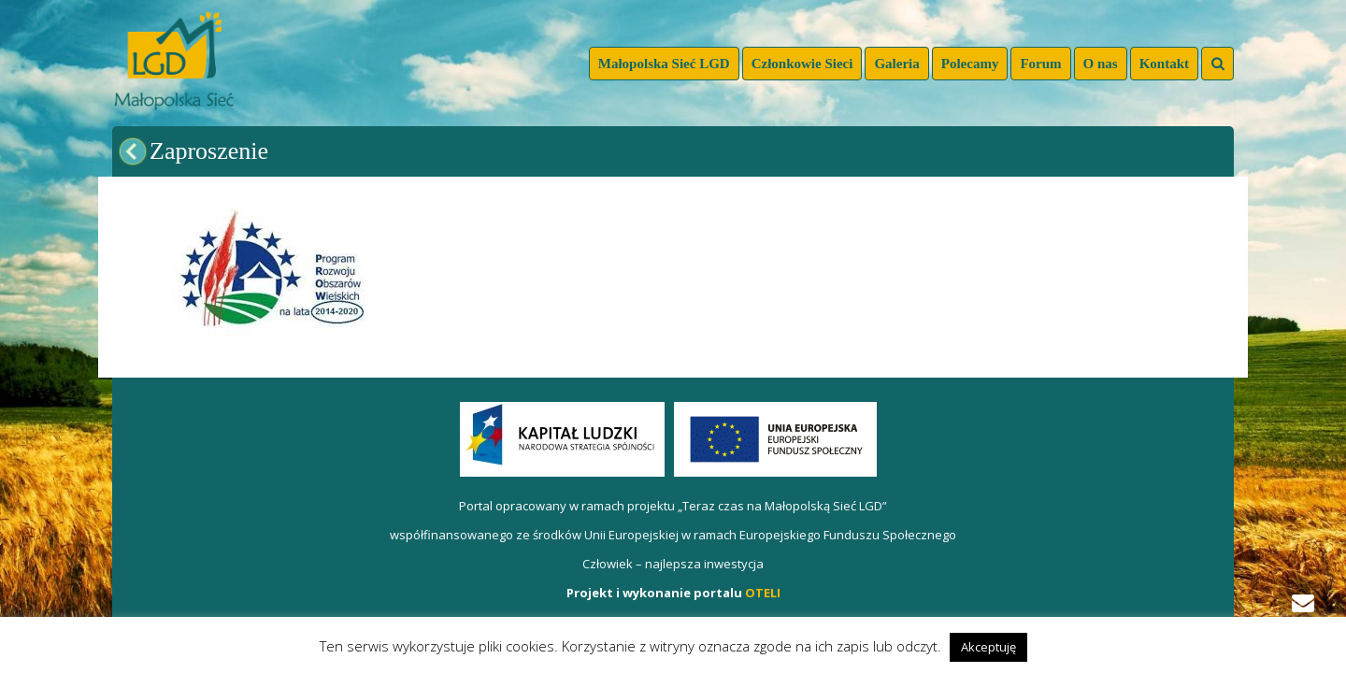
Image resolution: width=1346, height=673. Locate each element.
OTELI (762, 592)
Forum (1040, 63)
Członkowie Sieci (802, 63)
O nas (1100, 63)
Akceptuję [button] (988, 646)
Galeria (896, 63)
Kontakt (1164, 63)
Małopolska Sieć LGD (664, 63)
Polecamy (970, 63)
